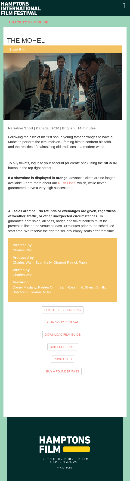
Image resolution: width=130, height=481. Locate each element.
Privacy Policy (65, 467)
